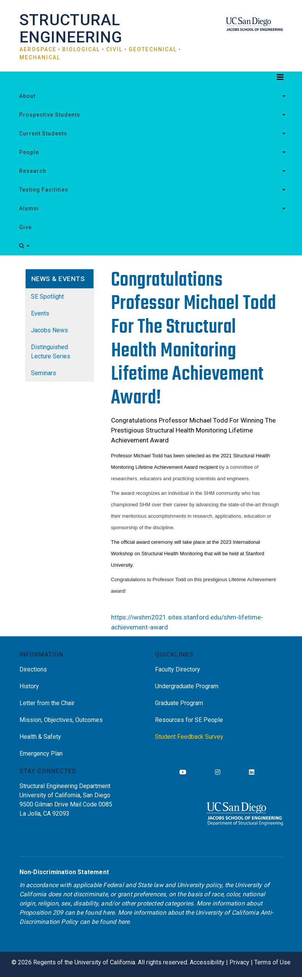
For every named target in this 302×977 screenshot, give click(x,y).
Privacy (239, 962)
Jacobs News (49, 330)
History (29, 686)
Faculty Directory (177, 669)
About (27, 96)
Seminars (43, 373)
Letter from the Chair (46, 703)
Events (40, 313)
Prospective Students (49, 115)
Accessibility (207, 962)
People (29, 152)
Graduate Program (179, 703)
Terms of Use (272, 962)
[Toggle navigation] (151, 79)
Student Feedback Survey (189, 736)
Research (32, 171)
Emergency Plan (41, 753)
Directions (33, 669)
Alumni (29, 208)
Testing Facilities (43, 190)
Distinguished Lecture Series (50, 351)
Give (25, 227)
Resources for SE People (189, 719)
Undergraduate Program (186, 686)
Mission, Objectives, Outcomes (61, 719)
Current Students (43, 133)
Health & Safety (40, 736)
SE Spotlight (47, 296)
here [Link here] (109, 912)
